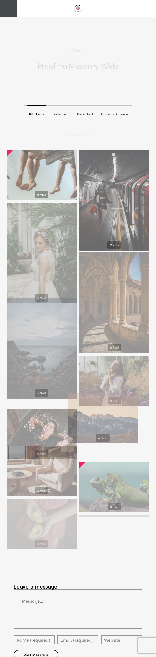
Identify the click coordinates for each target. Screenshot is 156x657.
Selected (59, 114)
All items (35, 114)
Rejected (83, 114)
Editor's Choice (113, 114)
